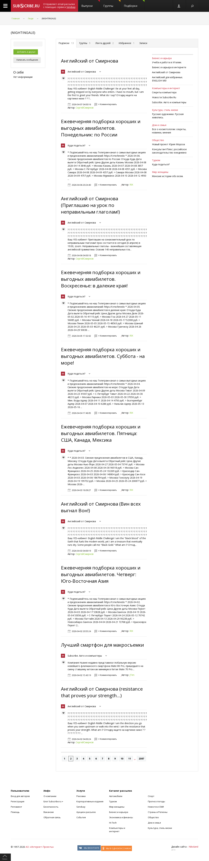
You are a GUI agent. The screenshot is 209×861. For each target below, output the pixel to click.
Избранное (126, 43)
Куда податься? (76, 145)
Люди (30, 18)
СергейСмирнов (85, 107)
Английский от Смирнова (89, 61)
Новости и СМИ (156, 806)
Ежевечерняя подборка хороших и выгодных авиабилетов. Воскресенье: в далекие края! (100, 279)
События (81, 817)
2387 (141, 758)
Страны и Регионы (157, 812)
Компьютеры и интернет (166, 88)
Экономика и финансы (121, 817)
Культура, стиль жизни (165, 110)
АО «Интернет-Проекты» (40, 846)
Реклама (81, 796)
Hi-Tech (113, 822)
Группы (111, 4)
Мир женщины (160, 172)
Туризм (156, 160)
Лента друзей (104, 43)
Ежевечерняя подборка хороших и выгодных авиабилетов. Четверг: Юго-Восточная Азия (100, 574)
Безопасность (51, 806)
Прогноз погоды (156, 801)
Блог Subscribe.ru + (54, 801)
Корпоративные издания (89, 801)
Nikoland (193, 846)
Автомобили (115, 796)
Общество (158, 140)
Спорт (151, 796)
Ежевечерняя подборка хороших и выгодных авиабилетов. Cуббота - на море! (103, 356)
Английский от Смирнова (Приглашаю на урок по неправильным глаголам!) (90, 205)
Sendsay (80, 806)
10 (122, 758)
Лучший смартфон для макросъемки (102, 645)
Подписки (66, 43)
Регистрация (17, 801)
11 (129, 758)
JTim (132, 674)
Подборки (134, 4)
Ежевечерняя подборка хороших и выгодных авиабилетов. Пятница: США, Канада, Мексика (100, 433)
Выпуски (90, 4)
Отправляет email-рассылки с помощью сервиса (59, 5)
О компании (50, 796)
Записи (143, 43)
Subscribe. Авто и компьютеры (85, 655)
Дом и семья (159, 125)
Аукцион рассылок (86, 812)
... (135, 758)
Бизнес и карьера (162, 58)
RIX (131, 184)
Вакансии (49, 812)
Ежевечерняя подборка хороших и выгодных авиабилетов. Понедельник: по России (100, 128)
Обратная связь (52, 817)
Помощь (15, 812)
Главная (16, 18)
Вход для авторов (20, 796)
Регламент (16, 806)
